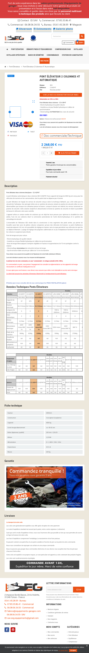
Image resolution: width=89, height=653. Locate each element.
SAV (34, 20)
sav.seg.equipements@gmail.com (22, 618)
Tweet (31, 132)
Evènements (42, 28)
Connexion (68, 43)
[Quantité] (47, 153)
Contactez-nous (53, 622)
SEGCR (63, 119)
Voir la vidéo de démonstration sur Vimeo (60, 95)
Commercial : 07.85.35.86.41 (55, 20)
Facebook (7, 629)
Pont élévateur (73, 635)
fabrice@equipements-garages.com (23, 611)
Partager (12, 132)
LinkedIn (19, 629)
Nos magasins (52, 619)
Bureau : (47, 24)
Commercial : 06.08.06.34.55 (24, 24)
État (41, 90)
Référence (43, 87)
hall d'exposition (61, 8)
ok (78, 589)
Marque (42, 85)
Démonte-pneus (73, 632)
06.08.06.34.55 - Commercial (19, 607)
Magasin (76, 24)
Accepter (73, 650)
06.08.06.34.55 (13, 614)
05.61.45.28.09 (60, 24)
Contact (23, 20)
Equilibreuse (72, 638)
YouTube (13, 629)
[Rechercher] (67, 36)
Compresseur (72, 642)
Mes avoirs (51, 635)
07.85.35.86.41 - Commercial (19, 604)
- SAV (22, 614)
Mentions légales (53, 609)
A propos (50, 616)
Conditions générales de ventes (58, 612)
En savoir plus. (63, 650)
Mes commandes (53, 632)
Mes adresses (52, 638)
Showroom (24, 28)
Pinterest (12, 136)
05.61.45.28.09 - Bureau (15, 600)
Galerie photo (63, 28)
